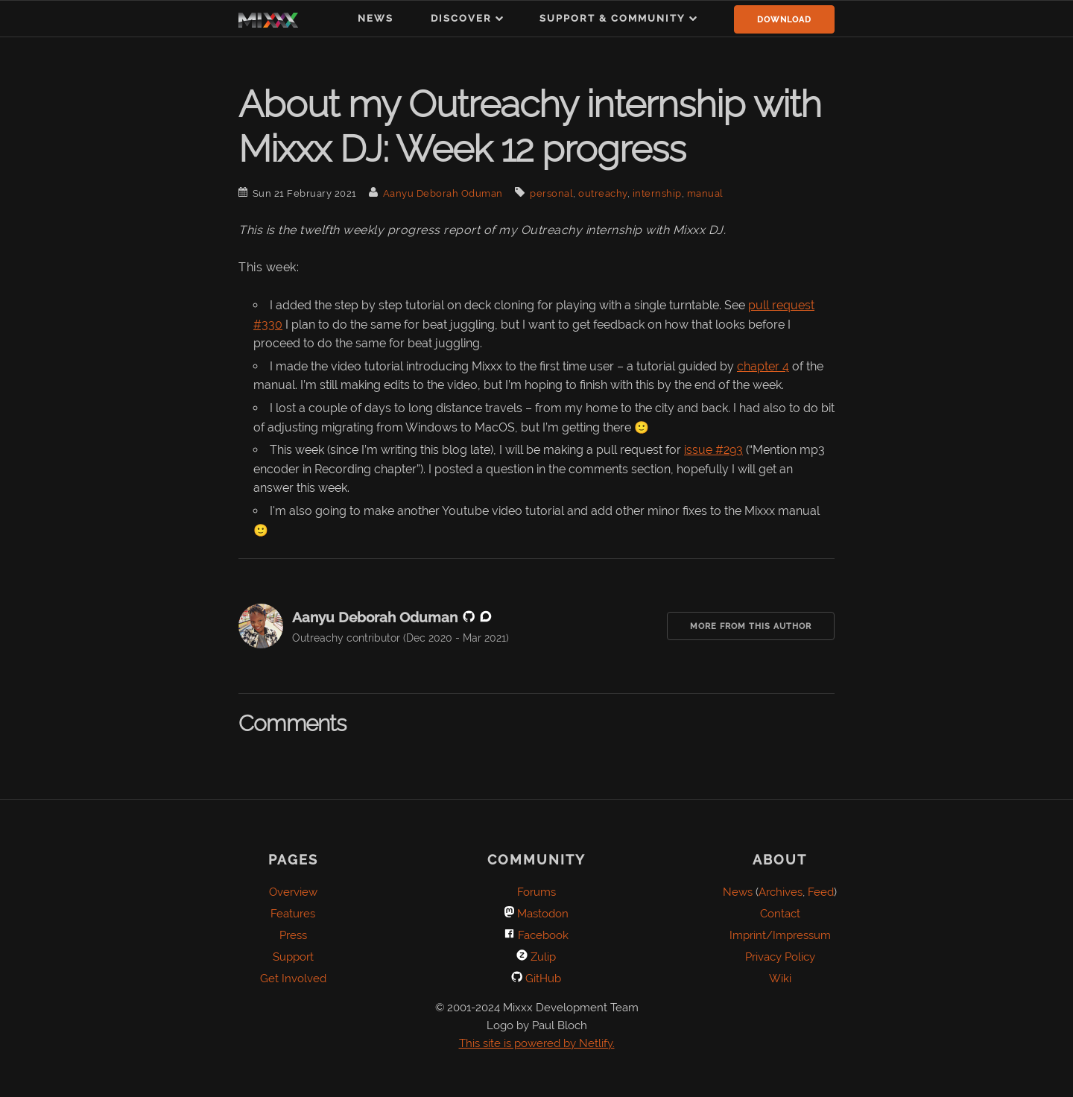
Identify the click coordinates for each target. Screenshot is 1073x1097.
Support (293, 957)
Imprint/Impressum (780, 935)
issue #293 (713, 450)
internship (657, 193)
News (375, 18)
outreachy (602, 193)
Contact (780, 913)
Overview (293, 892)
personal (551, 193)
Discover (461, 18)
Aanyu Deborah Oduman (443, 193)
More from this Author (750, 626)
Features (292, 913)
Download (784, 20)
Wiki (780, 978)
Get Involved (293, 978)
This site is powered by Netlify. (537, 1043)
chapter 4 (763, 366)
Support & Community (612, 18)
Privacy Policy (780, 957)
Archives (781, 892)
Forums (536, 892)
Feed (821, 892)
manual (705, 193)
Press (293, 935)
